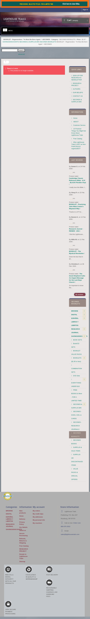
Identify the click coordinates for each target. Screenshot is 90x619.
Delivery (22, 519)
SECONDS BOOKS (76, 442)
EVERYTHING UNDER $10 (76, 384)
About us (22, 530)
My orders (36, 511)
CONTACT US (78, 96)
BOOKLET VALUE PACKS (76, 352)
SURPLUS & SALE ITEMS (76, 449)
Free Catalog (77, 139)
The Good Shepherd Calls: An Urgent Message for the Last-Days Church (77, 278)
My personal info (39, 520)
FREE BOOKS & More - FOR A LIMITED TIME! (76, 395)
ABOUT (76, 122)
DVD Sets (76, 376)
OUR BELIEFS (78, 92)
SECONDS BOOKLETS (48, 42)
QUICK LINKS (76, 69)
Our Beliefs (23, 527)
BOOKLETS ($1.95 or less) (76, 359)
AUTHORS (76, 89)
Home (75, 118)
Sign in (85, 9)
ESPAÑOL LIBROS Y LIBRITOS (75, 321)
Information (77, 112)
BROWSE (74, 311)
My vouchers (37, 523)
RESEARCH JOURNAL (75, 330)
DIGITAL (74, 315)
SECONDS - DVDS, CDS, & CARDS (76, 415)
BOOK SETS (77, 340)
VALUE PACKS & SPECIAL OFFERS (74, 474)
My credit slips (38, 514)
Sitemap (22, 561)
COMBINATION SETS (76, 370)
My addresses (38, 517)
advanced (21, 54)
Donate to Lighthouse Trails (23, 556)
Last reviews (77, 160)
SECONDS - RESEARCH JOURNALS (76, 425)
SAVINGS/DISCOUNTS (11, 42)
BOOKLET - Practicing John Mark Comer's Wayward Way (77, 206)
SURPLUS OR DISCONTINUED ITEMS (77, 460)
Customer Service (79, 125)
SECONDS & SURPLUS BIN (29, 42)
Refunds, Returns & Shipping (23, 541)
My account (39, 507)
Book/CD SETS (75, 345)
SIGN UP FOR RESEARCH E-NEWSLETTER (77, 78)
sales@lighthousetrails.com (70, 534)
